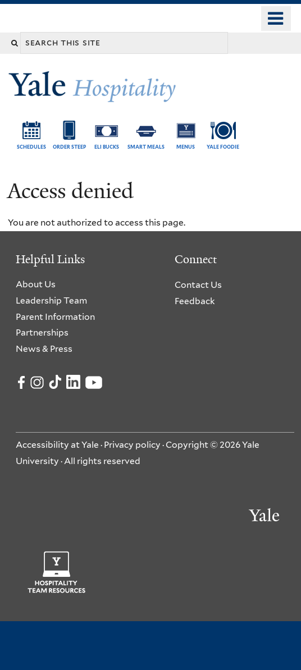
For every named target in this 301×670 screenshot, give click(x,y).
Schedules (31, 147)
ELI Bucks (106, 147)
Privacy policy (132, 444)
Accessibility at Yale (57, 444)
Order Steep (69, 147)
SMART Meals (146, 147)
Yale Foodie (223, 147)
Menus (185, 147)
